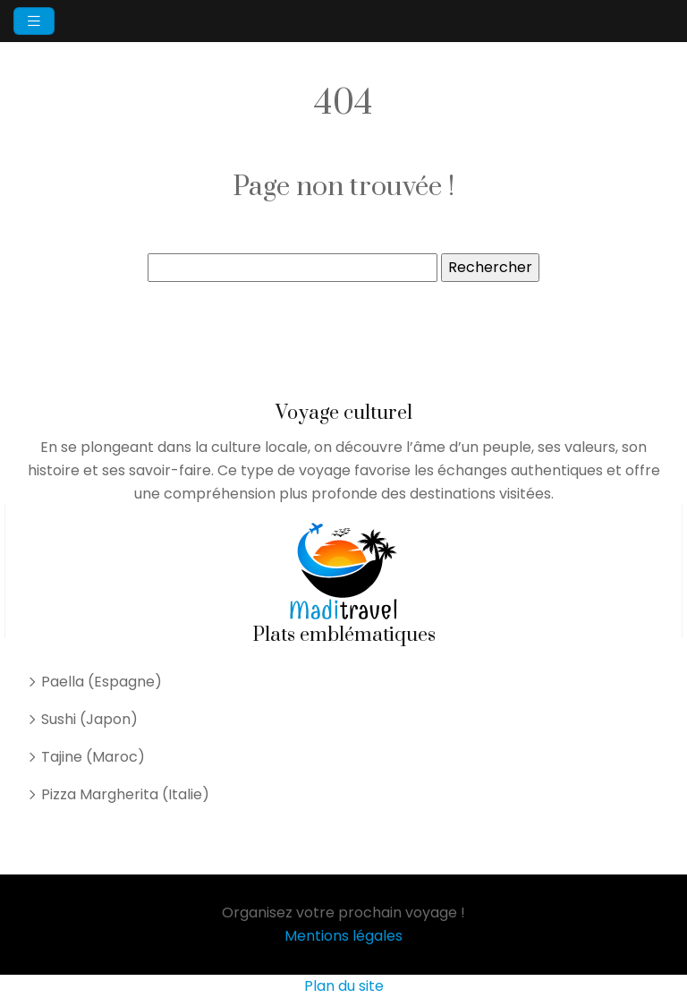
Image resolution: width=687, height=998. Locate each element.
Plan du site (344, 986)
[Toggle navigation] (34, 21)
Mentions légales (343, 935)
